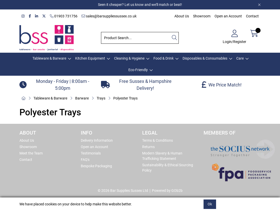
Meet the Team (31, 153)
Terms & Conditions (157, 140)
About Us (181, 16)
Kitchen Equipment (90, 58)
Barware (82, 98)
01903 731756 (63, 16)
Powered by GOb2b (167, 190)
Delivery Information (97, 140)
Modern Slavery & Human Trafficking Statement (162, 156)
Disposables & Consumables (205, 58)
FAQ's (85, 160)
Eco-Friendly (138, 70)
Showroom (201, 16)
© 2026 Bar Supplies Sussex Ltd (123, 190)
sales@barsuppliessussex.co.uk (109, 16)
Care (240, 58)
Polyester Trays (125, 98)
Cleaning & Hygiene (129, 58)
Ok (210, 204)
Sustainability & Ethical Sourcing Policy (167, 167)
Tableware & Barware (49, 58)
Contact (252, 16)
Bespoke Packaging (96, 166)
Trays (101, 98)
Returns (148, 147)
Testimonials (91, 153)
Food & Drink (163, 58)
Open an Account (228, 16)
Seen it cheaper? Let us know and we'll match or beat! (140, 5)
